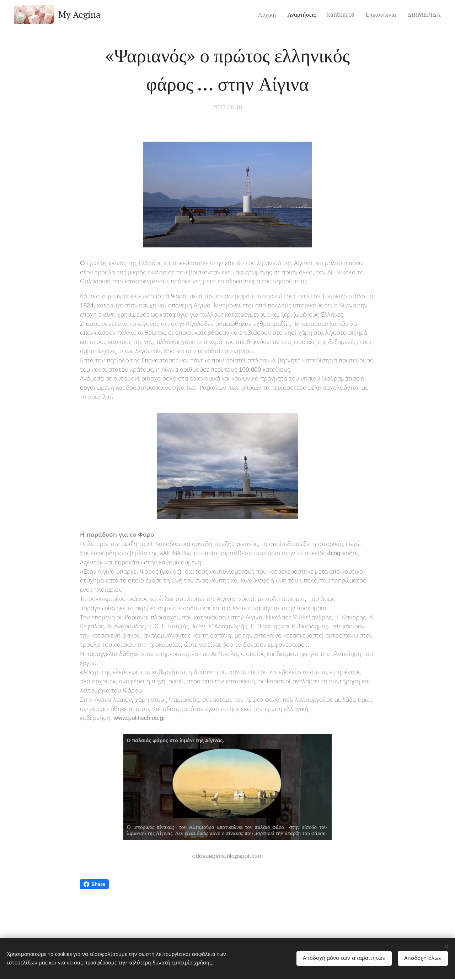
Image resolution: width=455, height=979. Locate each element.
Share (94, 884)
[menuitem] (269, 14)
